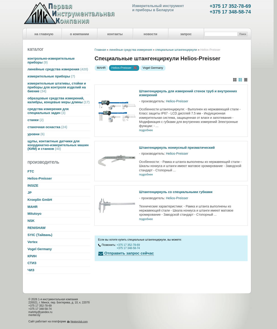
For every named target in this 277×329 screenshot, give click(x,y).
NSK (31, 221)
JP (30, 192)
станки (36, 120)
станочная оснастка (47, 127)
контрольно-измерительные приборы (51, 60)
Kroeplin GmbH (40, 200)
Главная (100, 49)
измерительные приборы (51, 76)
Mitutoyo (35, 213)
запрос (186, 34)
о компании (79, 34)
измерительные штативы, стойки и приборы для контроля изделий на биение (57, 87)
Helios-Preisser (40, 178)
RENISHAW (37, 228)
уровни (36, 134)
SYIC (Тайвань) (40, 235)
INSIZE (33, 185)
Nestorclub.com (79, 321)
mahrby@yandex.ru (40, 312)
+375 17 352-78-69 (230, 6)
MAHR (33, 207)
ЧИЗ (31, 270)
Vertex (33, 242)
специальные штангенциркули (176, 49)
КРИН (32, 256)
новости (150, 34)
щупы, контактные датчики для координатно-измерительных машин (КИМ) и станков (58, 145)
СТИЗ (32, 263)
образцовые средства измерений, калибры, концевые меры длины (59, 100)
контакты (115, 34)
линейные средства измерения (58, 69)
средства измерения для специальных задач (48, 111)
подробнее (146, 130)
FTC (31, 171)
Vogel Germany (40, 249)
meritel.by (34, 315)
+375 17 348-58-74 (230, 12)
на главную (43, 34)
